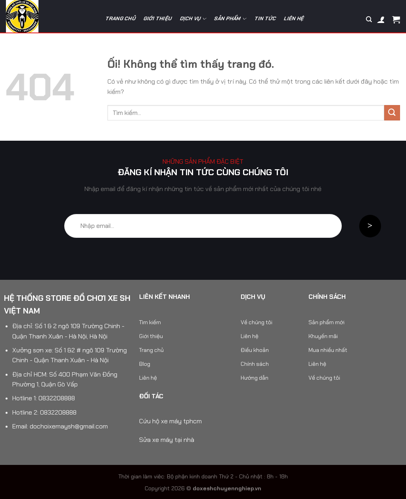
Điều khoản (255, 350)
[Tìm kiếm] (369, 19)
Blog (144, 363)
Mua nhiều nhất (327, 350)
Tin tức (265, 18)
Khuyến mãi (323, 336)
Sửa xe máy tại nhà (166, 440)
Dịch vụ (193, 19)
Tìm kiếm (150, 322)
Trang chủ (120, 18)
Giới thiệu (157, 18)
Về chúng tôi (256, 322)
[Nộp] (392, 112)
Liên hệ (294, 18)
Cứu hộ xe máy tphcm (170, 421)
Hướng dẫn (254, 377)
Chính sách (255, 363)
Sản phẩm (230, 19)
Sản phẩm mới (326, 322)
